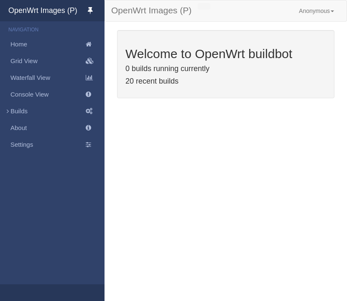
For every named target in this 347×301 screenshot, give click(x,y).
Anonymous (316, 11)
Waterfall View (57, 77)
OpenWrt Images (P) (56, 10)
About (57, 128)
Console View (57, 94)
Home (57, 44)
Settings (57, 144)
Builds (52, 111)
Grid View (57, 61)
